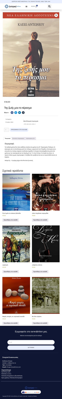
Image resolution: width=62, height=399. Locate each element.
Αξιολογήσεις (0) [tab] (30, 138)
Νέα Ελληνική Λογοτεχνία (30, 121)
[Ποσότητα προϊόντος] (6, 130)
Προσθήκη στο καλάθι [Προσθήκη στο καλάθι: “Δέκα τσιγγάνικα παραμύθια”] (40, 220)
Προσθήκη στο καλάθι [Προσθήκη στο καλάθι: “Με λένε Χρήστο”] (40, 323)
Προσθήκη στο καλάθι (19, 130)
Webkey (35, 396)
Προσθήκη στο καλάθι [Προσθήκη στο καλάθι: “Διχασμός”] (10, 272)
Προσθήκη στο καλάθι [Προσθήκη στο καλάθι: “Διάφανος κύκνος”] (40, 272)
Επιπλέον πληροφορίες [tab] (18, 138)
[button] (26, 6)
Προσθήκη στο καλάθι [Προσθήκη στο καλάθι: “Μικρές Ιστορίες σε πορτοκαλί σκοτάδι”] (10, 323)
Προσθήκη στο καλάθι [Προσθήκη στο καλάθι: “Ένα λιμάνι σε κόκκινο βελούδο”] (10, 220)
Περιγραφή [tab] (7, 138)
